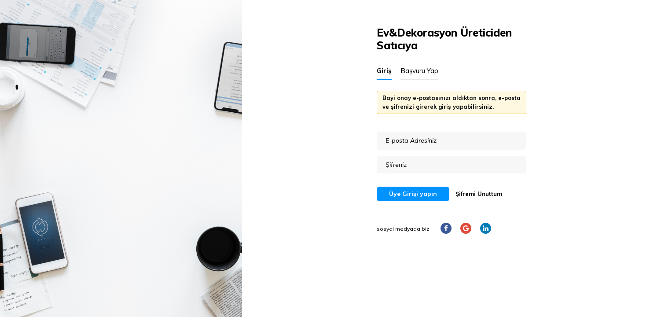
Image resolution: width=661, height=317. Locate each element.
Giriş (384, 70)
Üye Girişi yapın (413, 194)
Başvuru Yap (419, 70)
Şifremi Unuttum (478, 193)
